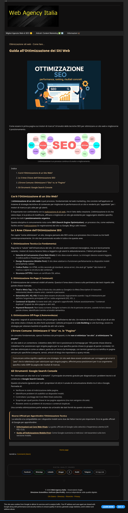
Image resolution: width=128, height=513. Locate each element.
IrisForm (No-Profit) (57, 492)
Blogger (61, 472)
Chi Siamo (52, 496)
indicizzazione (30, 225)
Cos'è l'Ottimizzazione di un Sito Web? (35, 173)
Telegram (87, 472)
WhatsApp (39, 472)
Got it (120, 507)
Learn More (108, 507)
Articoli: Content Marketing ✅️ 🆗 (50, 33)
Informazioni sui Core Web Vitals (32, 426)
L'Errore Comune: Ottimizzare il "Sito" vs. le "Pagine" (42, 182)
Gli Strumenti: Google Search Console (35, 187)
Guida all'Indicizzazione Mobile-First (34, 432)
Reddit (77, 472)
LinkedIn (50, 472)
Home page (64, 450)
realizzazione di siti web (55, 211)
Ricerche (69, 496)
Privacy (77, 496)
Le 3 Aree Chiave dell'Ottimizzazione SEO (36, 177)
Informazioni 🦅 (73, 33)
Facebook (27, 472)
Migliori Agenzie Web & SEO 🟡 (19, 33)
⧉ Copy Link (100, 472)
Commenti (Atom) (24, 454)
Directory (61, 496)
